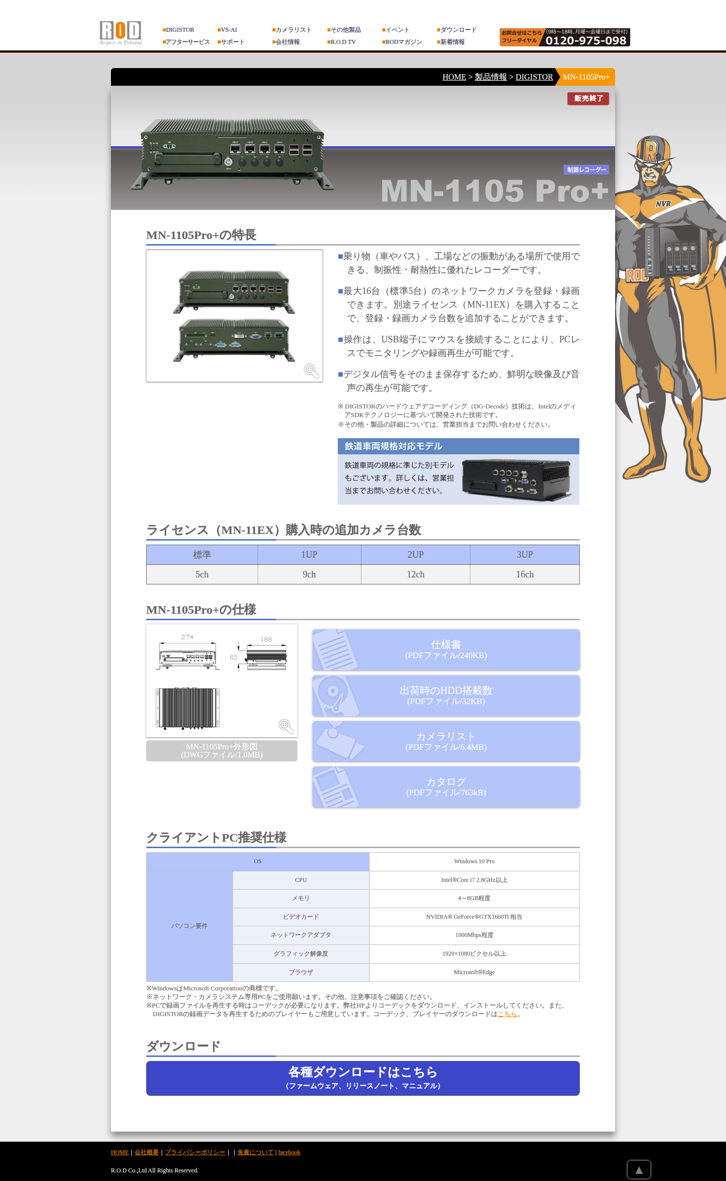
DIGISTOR (178, 29)
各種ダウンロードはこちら (363, 1078)
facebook (289, 1152)
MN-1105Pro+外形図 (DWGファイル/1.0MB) (222, 750)
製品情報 (491, 77)
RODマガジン (402, 41)
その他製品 (344, 29)
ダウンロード (456, 29)
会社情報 (286, 41)
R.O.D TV (341, 41)
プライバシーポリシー (195, 1152)
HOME (454, 77)
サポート (231, 41)
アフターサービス (186, 41)
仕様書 (446, 649)
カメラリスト (292, 29)
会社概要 (147, 1152)
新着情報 (450, 41)
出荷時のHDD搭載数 (446, 695)
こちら (507, 1014)
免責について (255, 1152)
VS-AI (227, 29)
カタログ (446, 786)
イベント (396, 29)
